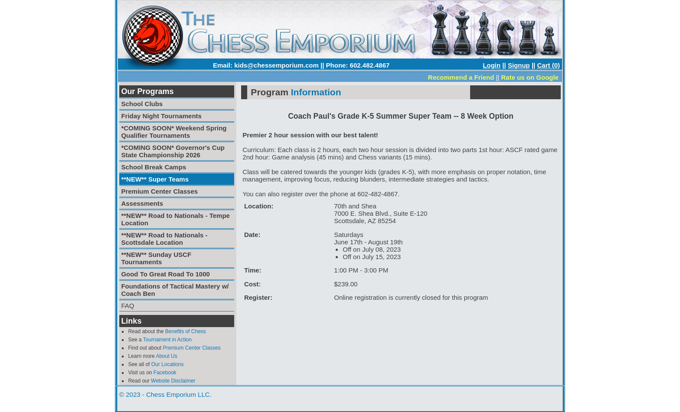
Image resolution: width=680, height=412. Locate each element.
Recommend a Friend (461, 77)
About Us (166, 356)
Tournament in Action (167, 340)
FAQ (127, 305)
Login (491, 65)
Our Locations (167, 364)
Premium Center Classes (191, 348)
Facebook (165, 373)
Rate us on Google (530, 77)
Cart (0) (548, 65)
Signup (519, 65)
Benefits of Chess (185, 331)
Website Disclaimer (173, 381)
